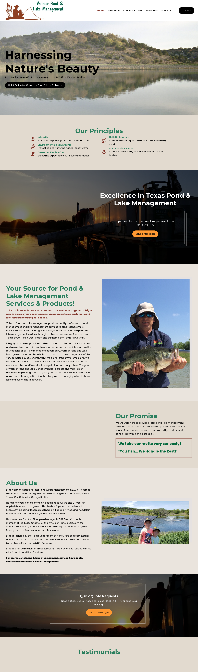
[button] (35, 85)
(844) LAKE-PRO (145, 224)
